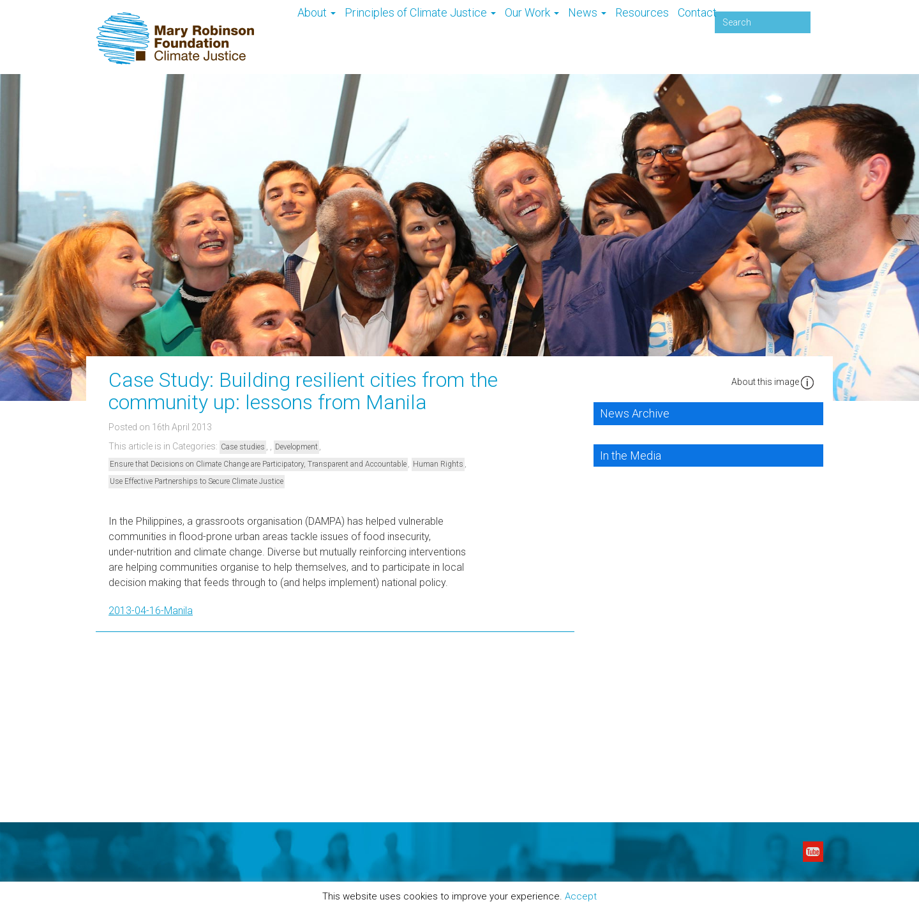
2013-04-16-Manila (150, 611)
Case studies (243, 446)
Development (296, 446)
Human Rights (438, 464)
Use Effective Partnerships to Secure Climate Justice (196, 481)
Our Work (532, 12)
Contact (697, 12)
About (316, 12)
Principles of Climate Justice (420, 12)
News (587, 12)
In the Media (630, 455)
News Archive (634, 413)
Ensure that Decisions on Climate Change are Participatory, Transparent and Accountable (258, 464)
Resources (642, 12)
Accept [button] (581, 896)
